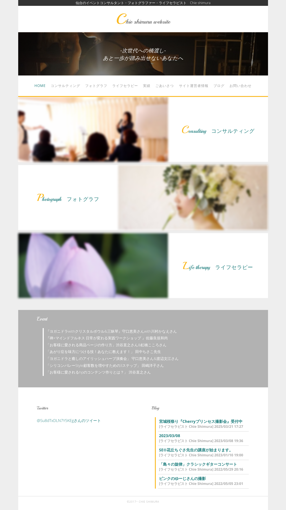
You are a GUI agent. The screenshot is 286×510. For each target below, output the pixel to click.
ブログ (218, 85)
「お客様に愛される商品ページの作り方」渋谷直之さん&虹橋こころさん (108, 344)
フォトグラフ (96, 85)
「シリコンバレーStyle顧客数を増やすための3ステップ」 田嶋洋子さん (106, 365)
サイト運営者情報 (193, 85)
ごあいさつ (164, 85)
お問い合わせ (240, 85)
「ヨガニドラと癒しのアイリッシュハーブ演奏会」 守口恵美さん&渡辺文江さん (114, 358)
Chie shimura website (143, 21)
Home (40, 85)
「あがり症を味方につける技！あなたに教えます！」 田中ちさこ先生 (105, 351)
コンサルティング (65, 85)
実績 (146, 85)
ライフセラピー (125, 85)
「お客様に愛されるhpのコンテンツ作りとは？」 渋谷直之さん (100, 372)
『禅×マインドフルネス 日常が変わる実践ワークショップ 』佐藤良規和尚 (109, 337)
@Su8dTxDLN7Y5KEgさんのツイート (69, 420)
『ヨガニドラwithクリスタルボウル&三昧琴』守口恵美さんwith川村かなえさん (113, 331)
